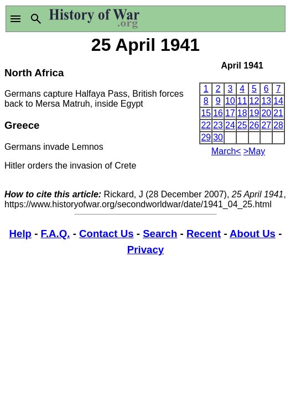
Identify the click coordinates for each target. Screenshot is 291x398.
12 (254, 101)
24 (230, 125)
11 (242, 101)
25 (242, 125)
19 (254, 113)
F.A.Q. (55, 233)
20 (266, 113)
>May (254, 151)
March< (226, 151)
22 (206, 125)
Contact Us (106, 233)
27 (266, 125)
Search (160, 233)
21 (278, 113)
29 (206, 137)
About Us (253, 233)
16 (218, 113)
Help (20, 233)
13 (266, 101)
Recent (203, 233)
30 (218, 137)
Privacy (145, 249)
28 (278, 125)
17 (230, 113)
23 (218, 125)
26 (254, 125)
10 (230, 101)
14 (278, 101)
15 (206, 113)
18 (242, 113)
